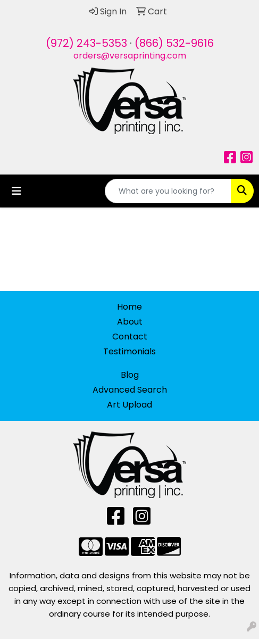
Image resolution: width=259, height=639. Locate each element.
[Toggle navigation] (16, 191)
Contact (129, 336)
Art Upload (129, 405)
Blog (130, 375)
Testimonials (129, 351)
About (130, 322)
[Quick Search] (168, 191)
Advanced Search (130, 390)
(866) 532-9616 (174, 43)
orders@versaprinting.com (129, 55)
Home (129, 307)
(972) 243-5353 (86, 43)
